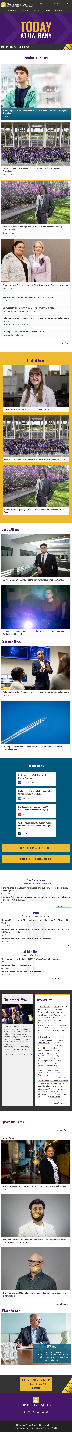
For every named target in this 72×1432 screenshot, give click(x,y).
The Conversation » (63, 907)
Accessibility (38, 1428)
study (41, 1010)
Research (58, 10)
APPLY (41, 3)
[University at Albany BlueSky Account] (28, 47)
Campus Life (37, 10)
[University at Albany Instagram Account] (20, 47)
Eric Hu (56, 1007)
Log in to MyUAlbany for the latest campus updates (36, 1384)
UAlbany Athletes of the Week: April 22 (17, 966)
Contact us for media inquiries (36, 859)
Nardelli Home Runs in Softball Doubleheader (21, 972)
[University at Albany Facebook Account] (23, 47)
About (48, 10)
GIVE (49, 3)
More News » (66, 343)
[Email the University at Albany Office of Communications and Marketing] (2, 47)
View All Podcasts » (63, 1304)
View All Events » (64, 1131)
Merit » (68, 946)
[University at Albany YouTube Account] (11, 47)
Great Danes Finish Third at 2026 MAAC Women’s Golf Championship (30, 959)
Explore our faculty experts (36, 848)
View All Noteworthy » (60, 1103)
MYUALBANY (59, 3)
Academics (12, 10)
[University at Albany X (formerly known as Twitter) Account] (15, 47)
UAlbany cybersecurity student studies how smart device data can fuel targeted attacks (35, 826)
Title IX (54, 1428)
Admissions (24, 10)
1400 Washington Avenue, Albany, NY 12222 (28, 1425)
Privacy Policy (47, 1428)
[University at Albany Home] (17, 5)
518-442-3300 (52, 1425)
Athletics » (56, 979)
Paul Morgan (45, 1007)
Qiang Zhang (45, 1038)
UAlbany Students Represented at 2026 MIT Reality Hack (26, 939)
